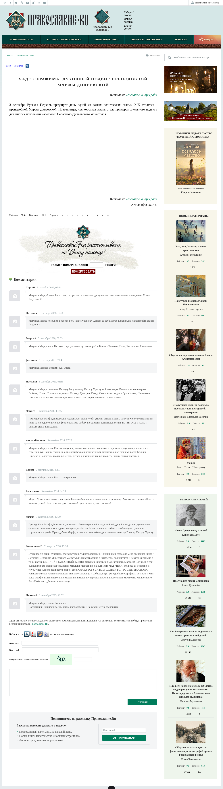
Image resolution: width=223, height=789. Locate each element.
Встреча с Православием (64, 39)
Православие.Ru (39, 624)
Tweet (8, 66)
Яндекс (33, 634)
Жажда (191, 463)
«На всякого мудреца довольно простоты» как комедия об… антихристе (191, 409)
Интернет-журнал (106, 39)
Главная (9, 55)
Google (46, 634)
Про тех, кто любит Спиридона (191, 581)
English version (125, 27)
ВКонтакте (27, 634)
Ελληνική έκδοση (126, 14)
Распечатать (155, 55)
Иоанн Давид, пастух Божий (191, 530)
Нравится (18, 66)
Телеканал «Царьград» (141, 95)
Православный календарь (102, 20)
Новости (181, 39)
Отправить (142, 702)
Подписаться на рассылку (207, 2)
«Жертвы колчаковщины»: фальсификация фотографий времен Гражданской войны (191, 751)
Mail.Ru (40, 634)
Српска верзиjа (125, 20)
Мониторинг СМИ (25, 55)
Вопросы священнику (146, 39)
